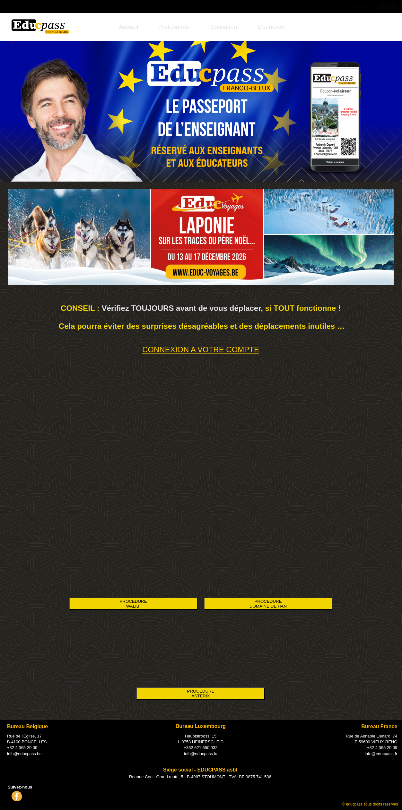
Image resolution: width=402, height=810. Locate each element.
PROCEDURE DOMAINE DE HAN (268, 604)
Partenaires (173, 26)
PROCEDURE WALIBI (133, 604)
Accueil (128, 26)
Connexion (359, 6)
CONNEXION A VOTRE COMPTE (200, 349)
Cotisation (223, 26)
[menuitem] (128, 27)
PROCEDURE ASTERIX (200, 693)
